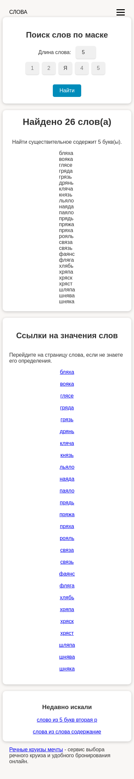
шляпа (67, 645)
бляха (67, 372)
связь (67, 562)
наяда (67, 479)
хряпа (67, 609)
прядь (67, 502)
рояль (67, 538)
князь (67, 455)
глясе (67, 396)
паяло (67, 491)
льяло (67, 467)
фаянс (67, 574)
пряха (67, 526)
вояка (67, 384)
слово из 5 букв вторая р (67, 720)
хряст (67, 633)
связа (67, 550)
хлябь (67, 597)
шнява (67, 657)
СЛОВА (18, 12)
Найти (67, 90)
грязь (67, 419)
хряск (67, 621)
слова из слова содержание (67, 731)
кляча (67, 443)
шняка (67, 669)
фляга (66, 585)
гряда (67, 407)
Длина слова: (54, 52)
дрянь (67, 431)
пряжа (67, 514)
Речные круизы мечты (36, 749)
